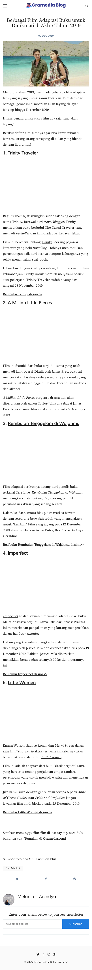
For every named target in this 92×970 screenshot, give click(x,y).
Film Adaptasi (13, 868)
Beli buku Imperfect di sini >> (25, 674)
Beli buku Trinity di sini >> (22, 294)
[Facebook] (43, 954)
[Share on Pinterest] (74, 879)
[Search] (87, 6)
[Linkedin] (54, 954)
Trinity (17, 222)
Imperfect (18, 553)
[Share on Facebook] (46, 879)
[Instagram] (48, 954)
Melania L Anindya (36, 896)
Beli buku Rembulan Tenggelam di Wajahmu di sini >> (43, 544)
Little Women (22, 682)
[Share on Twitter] (17, 879)
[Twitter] (38, 954)
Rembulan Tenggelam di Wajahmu (43, 423)
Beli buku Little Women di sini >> (27, 812)
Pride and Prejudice (49, 798)
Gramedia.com (54, 838)
